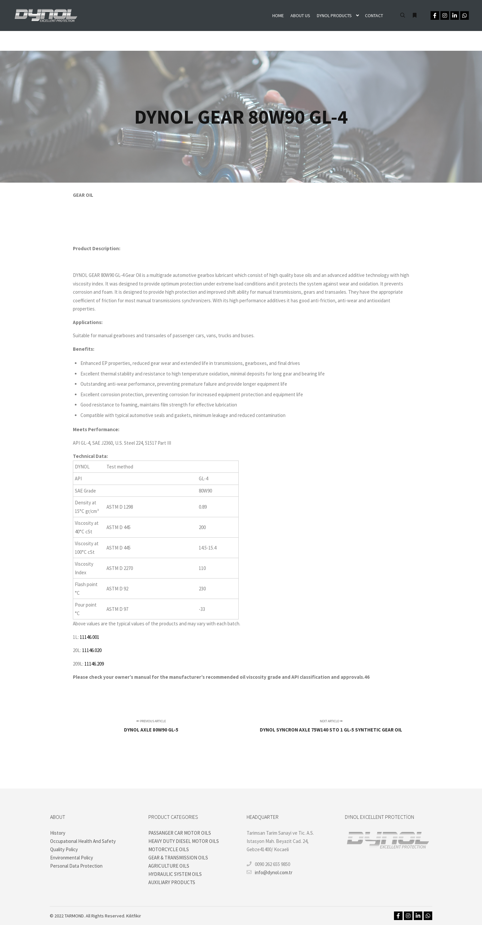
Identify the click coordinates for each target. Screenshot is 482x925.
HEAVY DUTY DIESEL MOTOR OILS (183, 841)
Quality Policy (64, 849)
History (57, 833)
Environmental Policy (71, 857)
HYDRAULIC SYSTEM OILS (175, 874)
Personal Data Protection (76, 866)
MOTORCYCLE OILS (168, 849)
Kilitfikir (133, 916)
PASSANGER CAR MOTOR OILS (179, 833)
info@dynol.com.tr (269, 872)
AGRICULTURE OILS (168, 866)
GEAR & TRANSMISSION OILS (178, 857)
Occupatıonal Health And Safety (83, 841)
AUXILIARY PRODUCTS (171, 882)
